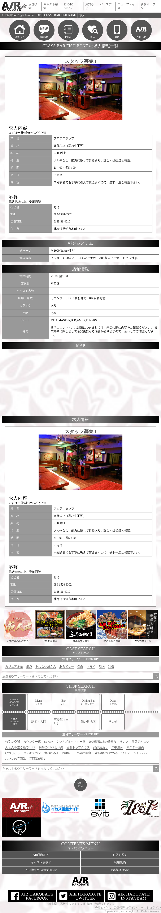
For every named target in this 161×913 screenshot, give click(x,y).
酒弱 (102, 666)
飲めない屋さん (45, 666)
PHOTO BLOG (68, 6)
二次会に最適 (82, 753)
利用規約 (120, 862)
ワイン (125, 753)
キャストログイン (149, 907)
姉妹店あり (100, 747)
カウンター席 (32, 741)
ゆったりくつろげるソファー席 (64, 741)
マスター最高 (135, 747)
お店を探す (120, 854)
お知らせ (89, 6)
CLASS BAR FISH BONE (60, 15)
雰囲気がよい (140, 741)
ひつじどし (12, 753)
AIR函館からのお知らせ (41, 870)
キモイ (91, 666)
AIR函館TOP (41, 854)
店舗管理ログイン (125, 907)
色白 (80, 666)
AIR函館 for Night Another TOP (21, 15)
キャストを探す (41, 862)
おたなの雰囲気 (15, 758)
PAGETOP (80, 784)
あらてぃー (66, 666)
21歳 (111, 666)
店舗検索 (33, 6)
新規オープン (148, 6)
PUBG (66, 753)
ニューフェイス (126, 6)
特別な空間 (12, 741)
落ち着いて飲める (106, 753)
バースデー (106, 6)
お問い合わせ (120, 870)
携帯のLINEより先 (51, 747)
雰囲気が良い (38, 758)
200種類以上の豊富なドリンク (108, 741)
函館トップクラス (78, 747)
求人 (82, 15)
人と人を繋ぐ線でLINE (20, 747)
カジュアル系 (14, 666)
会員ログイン (104, 907)
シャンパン (140, 753)
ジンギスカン (32, 753)
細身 (29, 666)
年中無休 (117, 747)
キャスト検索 (50, 6)
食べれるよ (51, 753)
